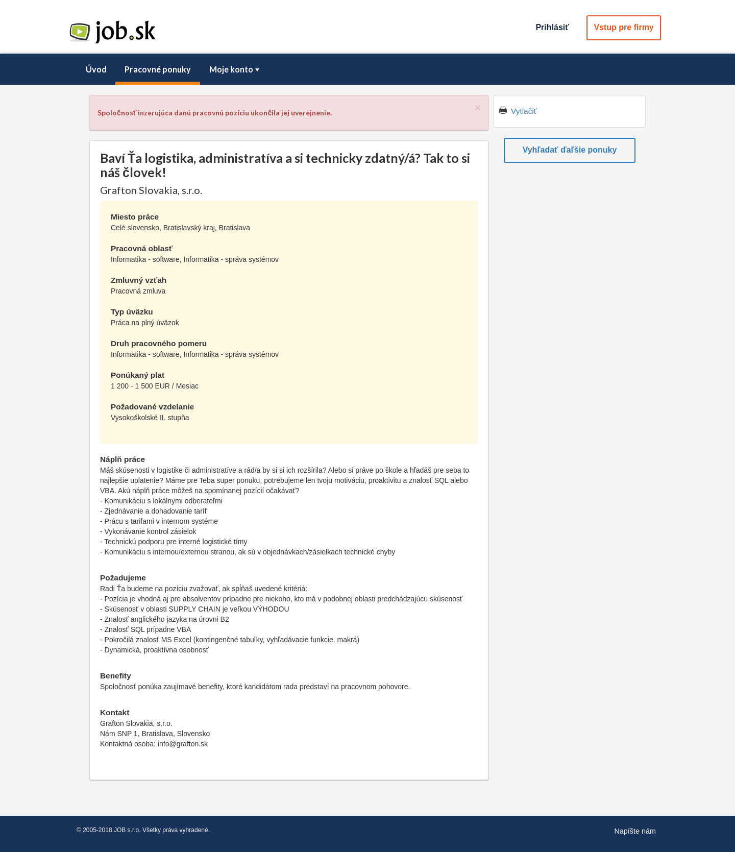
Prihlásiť (552, 27)
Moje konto (235, 69)
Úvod (96, 69)
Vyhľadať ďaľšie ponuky (570, 149)
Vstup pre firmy (623, 27)
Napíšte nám (635, 831)
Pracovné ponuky (158, 69)
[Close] (478, 107)
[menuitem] (96, 69)
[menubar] (367, 69)
